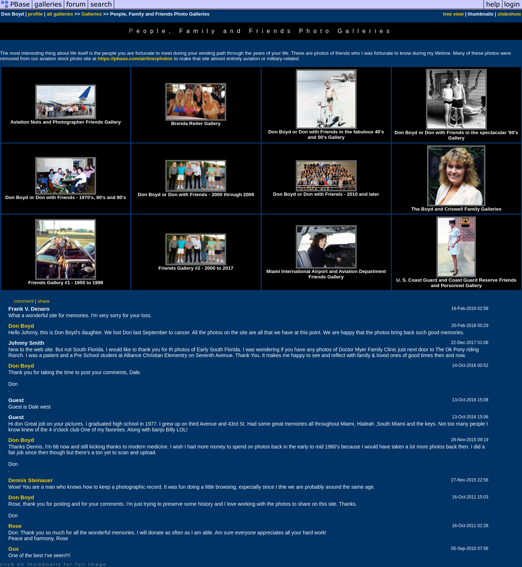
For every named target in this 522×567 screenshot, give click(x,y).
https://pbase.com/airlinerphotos (135, 58)
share (44, 301)
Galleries (92, 14)
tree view (453, 14)
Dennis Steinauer (30, 480)
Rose (15, 526)
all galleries (60, 14)
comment (24, 301)
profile (35, 14)
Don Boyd (21, 326)
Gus (13, 549)
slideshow (509, 14)
